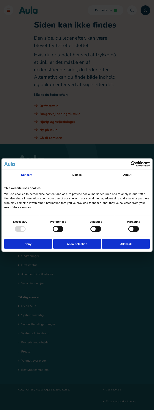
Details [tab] (77, 174)
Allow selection (77, 243)
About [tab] (127, 174)
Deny (28, 243)
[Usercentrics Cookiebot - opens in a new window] (133, 164)
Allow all (126, 243)
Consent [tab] (26, 174)
